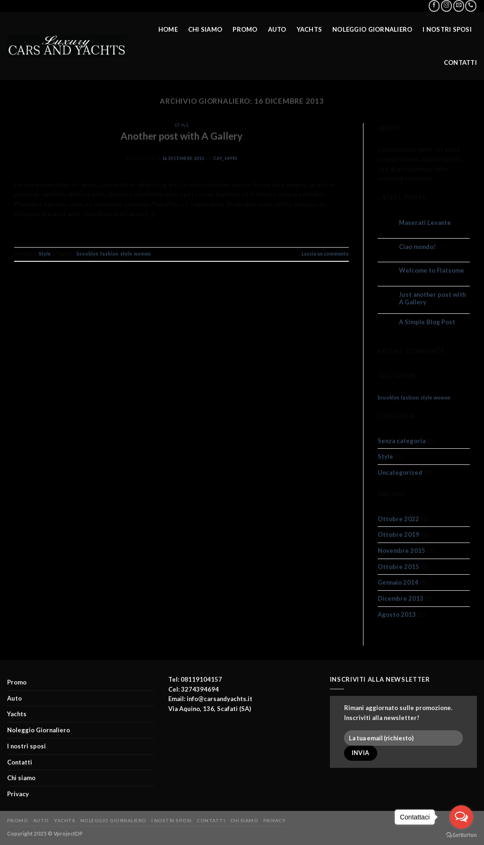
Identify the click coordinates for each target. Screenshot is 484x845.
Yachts (309, 28)
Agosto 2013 (397, 614)
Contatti (460, 61)
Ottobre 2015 (398, 566)
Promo (245, 28)
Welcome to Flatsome (431, 270)
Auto (277, 28)
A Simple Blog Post (427, 322)
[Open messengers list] (461, 817)
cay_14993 (225, 158)
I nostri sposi (447, 28)
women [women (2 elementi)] (441, 397)
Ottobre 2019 (398, 534)
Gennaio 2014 (398, 582)
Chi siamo (205, 28)
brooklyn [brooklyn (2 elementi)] (388, 397)
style (126, 254)
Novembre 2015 (401, 550)
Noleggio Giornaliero (372, 28)
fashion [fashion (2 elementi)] (410, 397)
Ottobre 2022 (398, 519)
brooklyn (87, 254)
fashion (109, 254)
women (142, 254)
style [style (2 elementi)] (426, 397)
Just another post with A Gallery (432, 298)
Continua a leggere (181, 232)
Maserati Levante (425, 222)
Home (168, 28)
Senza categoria (401, 441)
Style (181, 125)
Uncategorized (400, 472)
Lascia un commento (325, 254)
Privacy (18, 794)
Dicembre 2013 (401, 598)
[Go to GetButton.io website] (461, 835)
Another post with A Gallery (181, 136)
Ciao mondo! (417, 246)
